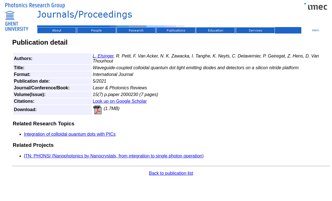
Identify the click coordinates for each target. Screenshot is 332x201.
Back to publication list (171, 173)
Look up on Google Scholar (120, 101)
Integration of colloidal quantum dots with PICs (70, 134)
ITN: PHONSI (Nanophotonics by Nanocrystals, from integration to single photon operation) (114, 156)
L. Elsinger (103, 56)
